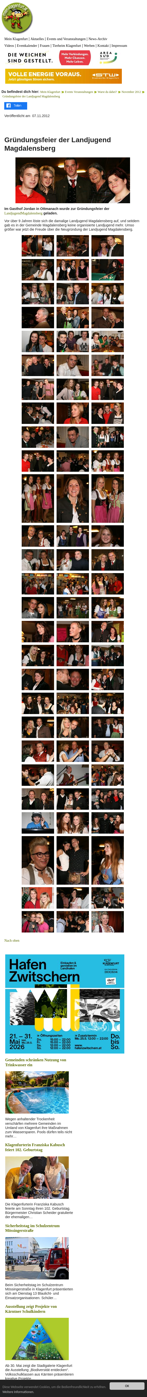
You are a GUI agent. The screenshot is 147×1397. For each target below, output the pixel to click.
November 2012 (131, 92)
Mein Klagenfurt (16, 39)
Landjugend (12, 213)
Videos (9, 46)
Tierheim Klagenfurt (66, 46)
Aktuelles (37, 39)
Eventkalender (27, 46)
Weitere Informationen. (32, 1392)
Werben (89, 46)
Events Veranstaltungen (79, 92)
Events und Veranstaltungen (66, 39)
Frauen (45, 46)
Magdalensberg (31, 213)
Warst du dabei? (107, 92)
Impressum (119, 46)
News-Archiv (97, 39)
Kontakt (103, 46)
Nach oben (11, 940)
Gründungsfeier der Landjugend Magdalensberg (31, 96)
